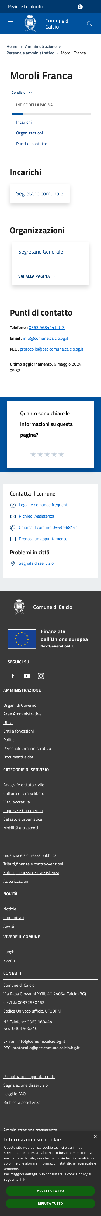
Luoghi (9, 951)
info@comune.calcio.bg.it (45, 338)
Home (11, 46)
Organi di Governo (19, 705)
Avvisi (8, 926)
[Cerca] (89, 23)
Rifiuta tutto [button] (50, 1203)
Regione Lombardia (25, 6)
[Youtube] (27, 676)
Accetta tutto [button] (50, 1191)
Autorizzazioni (16, 881)
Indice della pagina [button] (34, 105)
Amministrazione (41, 46)
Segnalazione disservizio (25, 1085)
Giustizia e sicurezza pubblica (30, 855)
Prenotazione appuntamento (29, 1076)
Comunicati (13, 917)
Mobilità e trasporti (20, 827)
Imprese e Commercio (23, 810)
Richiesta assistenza (21, 1102)
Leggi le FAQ (14, 1093)
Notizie (9, 909)
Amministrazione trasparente (30, 1130)
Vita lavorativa (16, 802)
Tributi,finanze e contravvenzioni (33, 864)
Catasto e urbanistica (22, 819)
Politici (9, 739)
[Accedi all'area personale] (80, 7)
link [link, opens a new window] (22, 1179)
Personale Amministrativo (27, 748)
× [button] (95, 1137)
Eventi (9, 960)
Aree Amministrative (22, 714)
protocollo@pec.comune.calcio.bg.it (51, 349)
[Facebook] (13, 676)
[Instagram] (41, 676)
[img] (82, 103)
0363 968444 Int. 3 (47, 327)
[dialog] (50, 1173)
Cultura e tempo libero (23, 793)
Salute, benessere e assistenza (31, 872)
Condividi (23, 92)
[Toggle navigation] (11, 23)
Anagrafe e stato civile (23, 784)
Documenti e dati (18, 757)
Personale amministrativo (30, 53)
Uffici (8, 722)
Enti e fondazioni (18, 731)
